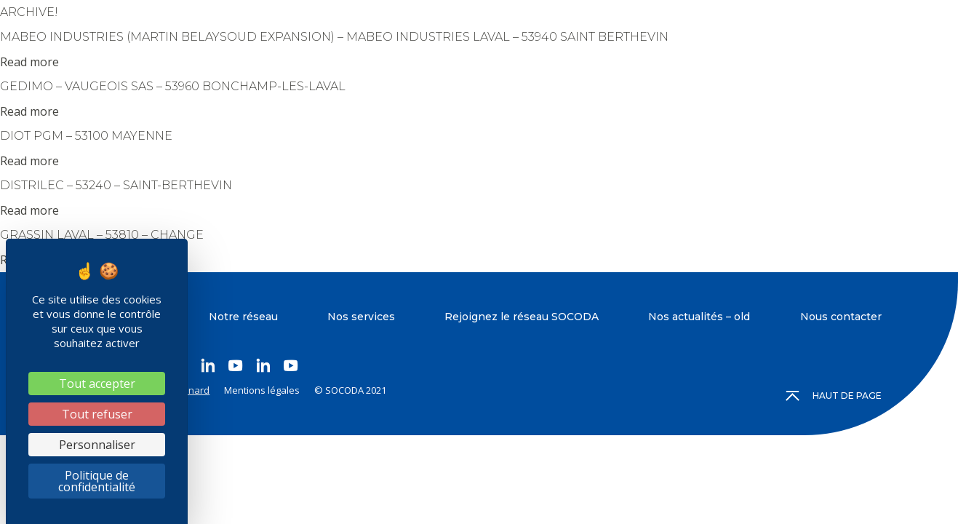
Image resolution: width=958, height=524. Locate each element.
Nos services (361, 316)
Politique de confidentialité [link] (96, 481)
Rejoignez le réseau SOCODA (521, 316)
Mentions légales (262, 390)
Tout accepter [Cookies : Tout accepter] (97, 384)
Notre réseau (243, 316)
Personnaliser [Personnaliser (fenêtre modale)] (97, 445)
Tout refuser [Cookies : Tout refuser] (97, 414)
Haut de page (834, 396)
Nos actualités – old (699, 316)
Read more (29, 62)
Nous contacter (841, 316)
